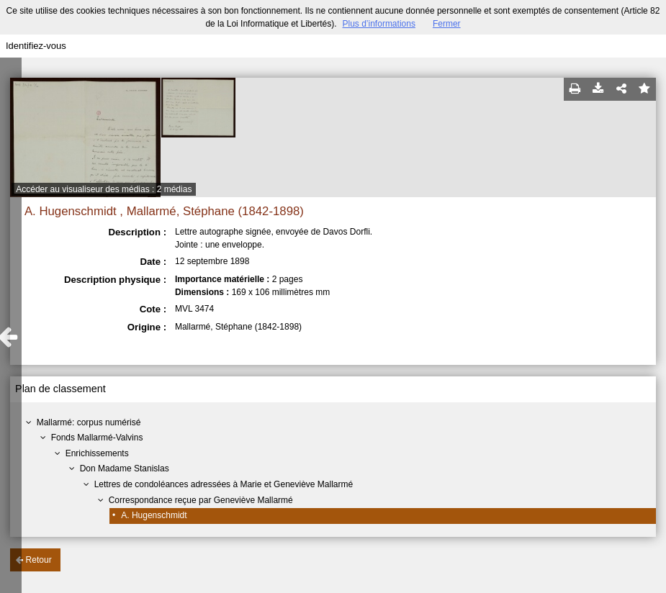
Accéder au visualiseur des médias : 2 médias (104, 189)
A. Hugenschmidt (153, 515)
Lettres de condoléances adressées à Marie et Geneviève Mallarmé (224, 484)
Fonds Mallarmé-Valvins (97, 438)
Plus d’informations (379, 24)
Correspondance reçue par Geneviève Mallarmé (201, 500)
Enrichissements (97, 453)
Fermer (447, 24)
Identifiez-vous (36, 45)
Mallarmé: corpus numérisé (89, 422)
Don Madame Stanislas (124, 468)
